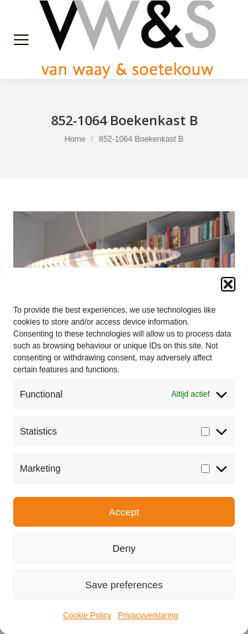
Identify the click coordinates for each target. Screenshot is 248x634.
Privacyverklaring (148, 615)
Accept (124, 511)
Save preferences (124, 584)
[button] (228, 284)
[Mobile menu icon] (21, 40)
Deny (124, 548)
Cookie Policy (87, 615)
